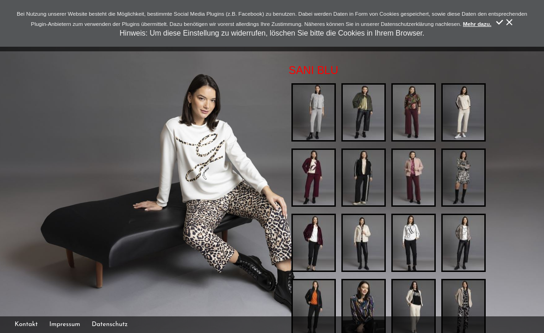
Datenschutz (110, 324)
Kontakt (26, 324)
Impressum (64, 324)
